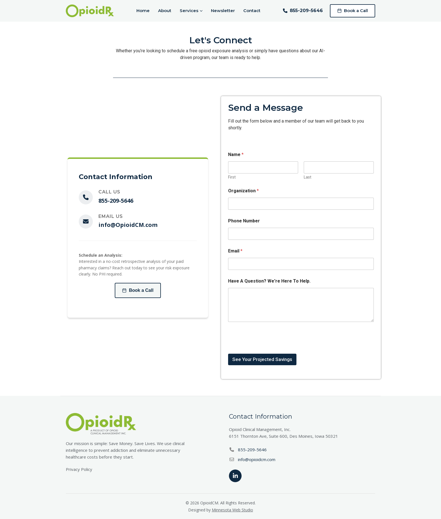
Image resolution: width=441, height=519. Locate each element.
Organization (243, 190)
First (232, 177)
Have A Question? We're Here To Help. (269, 281)
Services (191, 10)
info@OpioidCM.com (128, 225)
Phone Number (244, 221)
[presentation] (271, 350)
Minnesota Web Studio (232, 510)
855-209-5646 (303, 10)
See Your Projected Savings (262, 359)
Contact (251, 10)
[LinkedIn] (235, 476)
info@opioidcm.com (256, 459)
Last (307, 177)
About (164, 10)
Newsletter (223, 10)
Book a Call (352, 10)
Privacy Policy (79, 469)
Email (235, 251)
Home (143, 10)
